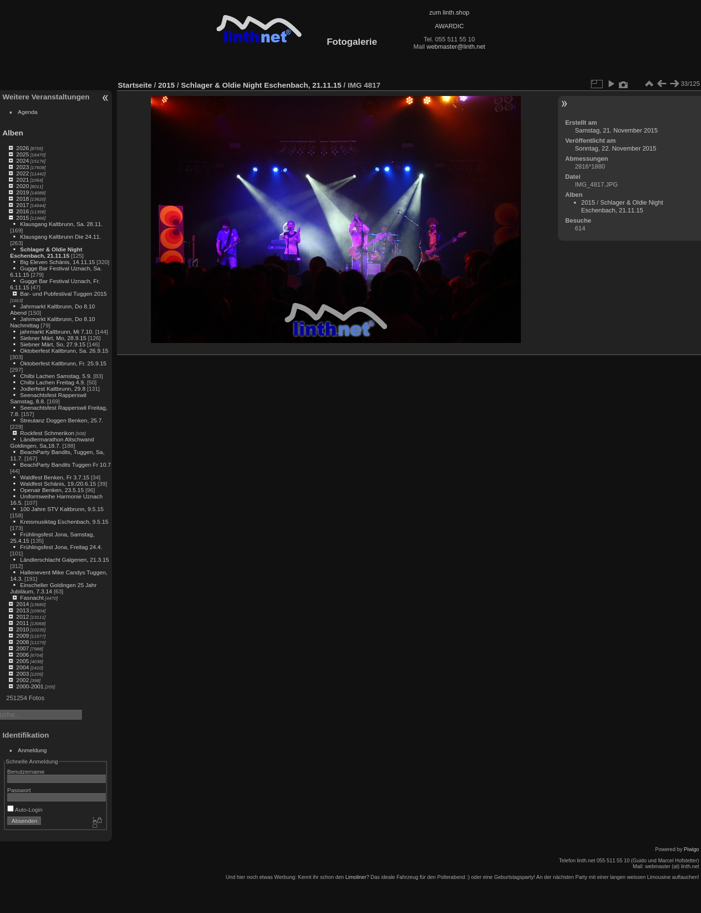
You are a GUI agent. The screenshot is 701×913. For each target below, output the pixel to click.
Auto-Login (25, 809)
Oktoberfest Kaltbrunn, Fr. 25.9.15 (63, 363)
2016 (22, 211)
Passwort (19, 790)
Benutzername (26, 771)
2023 (22, 167)
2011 (22, 623)
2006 (22, 654)
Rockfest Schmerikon (47, 433)
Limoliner (355, 877)
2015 (22, 217)
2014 (22, 604)
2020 (22, 186)
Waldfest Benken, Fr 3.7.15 (54, 477)
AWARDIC (449, 26)
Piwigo (691, 849)
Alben (12, 133)
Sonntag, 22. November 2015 (615, 148)
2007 (22, 648)
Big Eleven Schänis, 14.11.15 (57, 262)
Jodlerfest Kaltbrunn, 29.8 (52, 388)
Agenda (28, 112)
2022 (22, 173)
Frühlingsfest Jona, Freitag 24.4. (61, 547)
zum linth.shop (449, 12)
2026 (22, 148)
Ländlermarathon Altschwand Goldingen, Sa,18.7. (52, 442)
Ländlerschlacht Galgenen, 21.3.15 (64, 559)
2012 (22, 616)
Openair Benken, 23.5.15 (52, 490)
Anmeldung (32, 750)
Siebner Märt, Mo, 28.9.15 (53, 338)
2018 (22, 198)
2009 (22, 635)
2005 (22, 661)
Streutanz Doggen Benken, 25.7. (61, 420)
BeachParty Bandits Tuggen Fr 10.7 (65, 464)
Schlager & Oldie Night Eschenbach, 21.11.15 (46, 252)
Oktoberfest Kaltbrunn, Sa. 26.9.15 (64, 350)
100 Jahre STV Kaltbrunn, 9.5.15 (61, 509)
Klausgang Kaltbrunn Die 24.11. (60, 236)
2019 (22, 192)
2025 (22, 154)
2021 (22, 179)
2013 (22, 610)
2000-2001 (29, 686)
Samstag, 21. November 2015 (616, 130)
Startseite (135, 85)
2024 (22, 160)
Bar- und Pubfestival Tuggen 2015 (63, 293)
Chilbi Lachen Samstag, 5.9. (56, 376)
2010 (22, 629)
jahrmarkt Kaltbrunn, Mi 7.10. (56, 331)
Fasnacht (31, 597)
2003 (22, 673)
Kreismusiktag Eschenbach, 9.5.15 (64, 521)
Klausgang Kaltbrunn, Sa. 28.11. (61, 224)
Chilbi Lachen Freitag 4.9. (52, 382)
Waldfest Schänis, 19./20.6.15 (58, 483)
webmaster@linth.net (455, 46)
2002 (22, 680)
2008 (22, 642)
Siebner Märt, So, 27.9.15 (52, 344)
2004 (22, 667)
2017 (22, 205)
